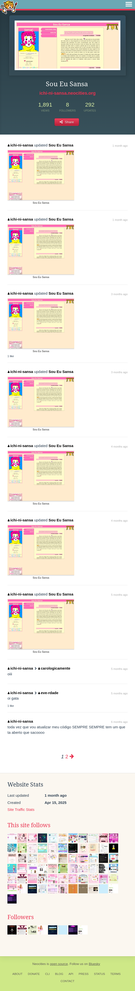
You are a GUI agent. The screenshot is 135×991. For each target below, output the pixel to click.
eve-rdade (48, 693)
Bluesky (94, 964)
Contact (67, 981)
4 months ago (119, 446)
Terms (115, 974)
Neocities (39, 964)
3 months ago (119, 294)
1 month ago (120, 145)
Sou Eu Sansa (61, 145)
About (17, 974)
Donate (34, 974)
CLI (47, 974)
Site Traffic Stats (20, 809)
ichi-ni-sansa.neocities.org (67, 93)
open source (59, 964)
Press (83, 974)
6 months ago (119, 721)
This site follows (28, 825)
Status (99, 974)
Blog (59, 974)
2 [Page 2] (66, 756)
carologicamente (54, 668)
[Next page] (72, 756)
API (71, 974)
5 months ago (119, 594)
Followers (20, 917)
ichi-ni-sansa (20, 145)
